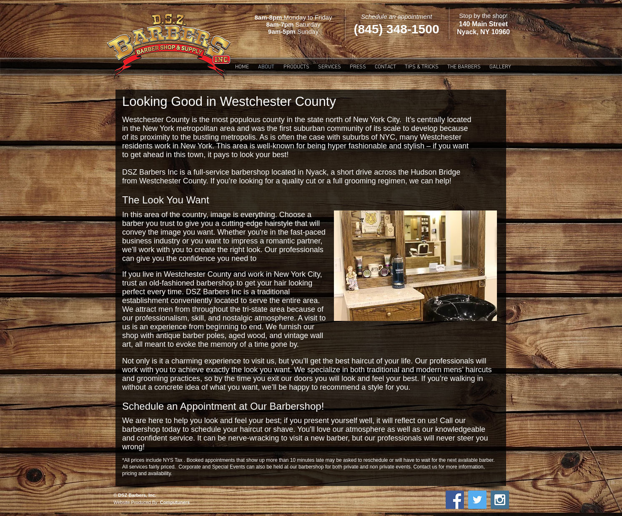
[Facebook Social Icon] (455, 500)
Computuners (175, 502)
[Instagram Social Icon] (500, 500)
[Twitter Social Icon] (477, 500)
